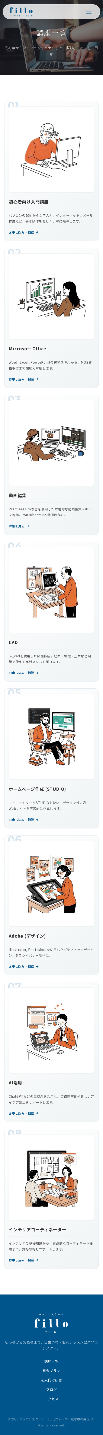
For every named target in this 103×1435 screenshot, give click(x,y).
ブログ (51, 1389)
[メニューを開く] (88, 12)
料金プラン (52, 1370)
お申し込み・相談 (24, 232)
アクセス (51, 1398)
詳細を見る (19, 526)
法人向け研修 (51, 1380)
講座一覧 (51, 1361)
